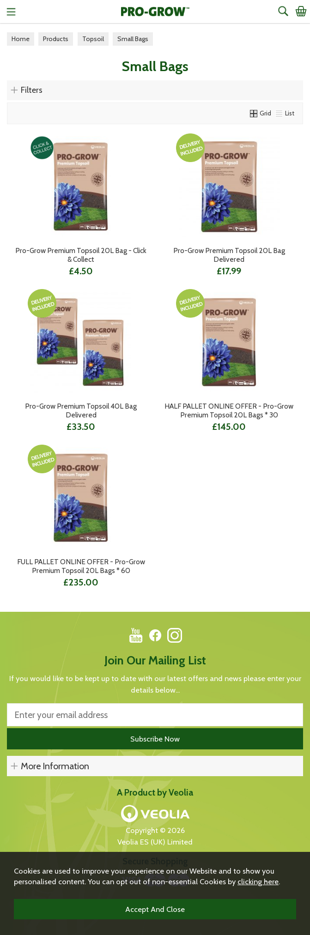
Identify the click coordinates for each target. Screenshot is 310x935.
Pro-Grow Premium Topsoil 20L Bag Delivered (229, 255)
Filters (32, 90)
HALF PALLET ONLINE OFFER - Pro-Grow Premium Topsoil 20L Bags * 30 (228, 410)
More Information (55, 766)
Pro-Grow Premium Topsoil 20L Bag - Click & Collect (80, 255)
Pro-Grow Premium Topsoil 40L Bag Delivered (81, 410)
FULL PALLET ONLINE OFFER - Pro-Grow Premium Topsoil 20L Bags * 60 (81, 566)
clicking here (258, 881)
